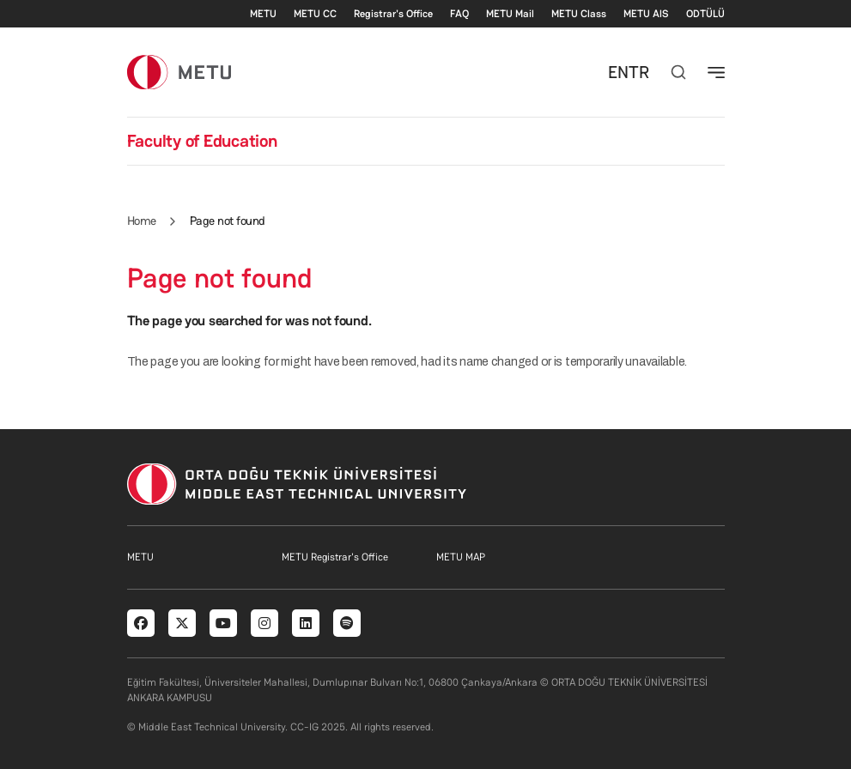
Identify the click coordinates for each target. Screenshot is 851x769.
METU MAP (460, 557)
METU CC (315, 14)
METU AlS (646, 14)
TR (639, 72)
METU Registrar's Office (335, 557)
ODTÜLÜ (705, 14)
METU (263, 14)
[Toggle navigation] (716, 72)
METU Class (578, 14)
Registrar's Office (393, 14)
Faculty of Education (202, 140)
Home (141, 220)
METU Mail (510, 14)
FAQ (459, 14)
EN (618, 72)
